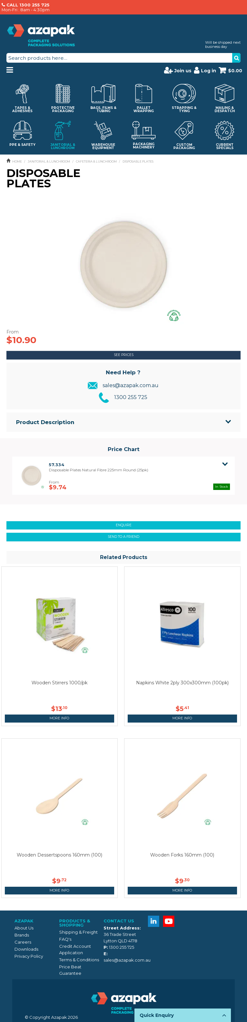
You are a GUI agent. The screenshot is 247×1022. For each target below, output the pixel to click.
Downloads (26, 949)
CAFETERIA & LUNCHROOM (96, 161)
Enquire (124, 525)
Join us (177, 70)
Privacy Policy (28, 956)
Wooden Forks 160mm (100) (182, 855)
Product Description (45, 422)
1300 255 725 (130, 397)
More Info (59, 718)
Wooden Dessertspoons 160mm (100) (59, 855)
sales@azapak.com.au (131, 385)
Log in (205, 70)
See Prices (123, 355)
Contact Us (119, 920)
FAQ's (65, 939)
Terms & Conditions (79, 959)
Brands (21, 935)
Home (17, 161)
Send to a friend (123, 537)
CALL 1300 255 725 (28, 4)
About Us (23, 927)
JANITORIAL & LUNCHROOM (49, 161)
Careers (22, 942)
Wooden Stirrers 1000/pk (59, 683)
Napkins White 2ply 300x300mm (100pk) (182, 683)
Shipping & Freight (78, 932)
